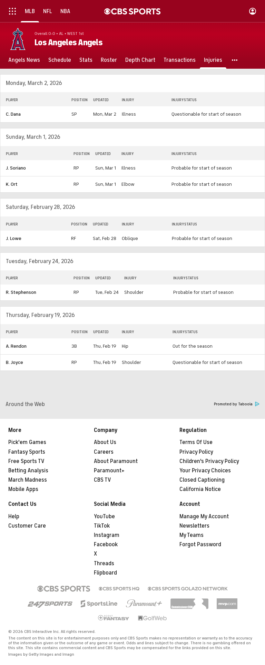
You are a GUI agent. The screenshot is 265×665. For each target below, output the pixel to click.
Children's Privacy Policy (209, 461)
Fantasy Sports (26, 452)
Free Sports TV (26, 461)
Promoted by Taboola (236, 404)
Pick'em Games (27, 442)
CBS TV (102, 479)
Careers (104, 452)
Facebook (106, 544)
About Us (105, 442)
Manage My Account (204, 516)
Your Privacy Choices (205, 470)
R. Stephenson (21, 292)
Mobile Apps (23, 489)
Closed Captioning (202, 479)
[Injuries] (213, 60)
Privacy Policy (196, 452)
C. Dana (13, 114)
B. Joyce (14, 362)
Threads (104, 563)
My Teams (191, 535)
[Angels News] (24, 60)
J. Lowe (13, 238)
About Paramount (116, 461)
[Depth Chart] (140, 60)
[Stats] (86, 60)
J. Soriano (16, 168)
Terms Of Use (196, 442)
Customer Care (27, 525)
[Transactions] (179, 60)
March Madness (27, 479)
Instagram (106, 535)
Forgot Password (200, 544)
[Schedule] (59, 60)
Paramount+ (109, 470)
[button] (235, 60)
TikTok (102, 525)
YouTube (104, 516)
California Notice (200, 489)
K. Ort (12, 184)
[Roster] (109, 60)
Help (13, 516)
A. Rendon (16, 346)
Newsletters (194, 525)
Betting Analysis (28, 470)
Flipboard (105, 572)
